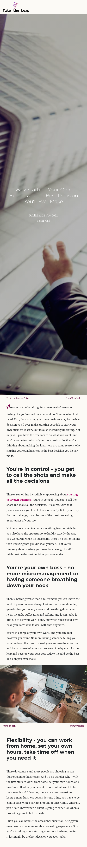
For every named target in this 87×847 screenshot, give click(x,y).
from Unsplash (73, 398)
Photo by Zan (9, 725)
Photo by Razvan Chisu (17, 398)
